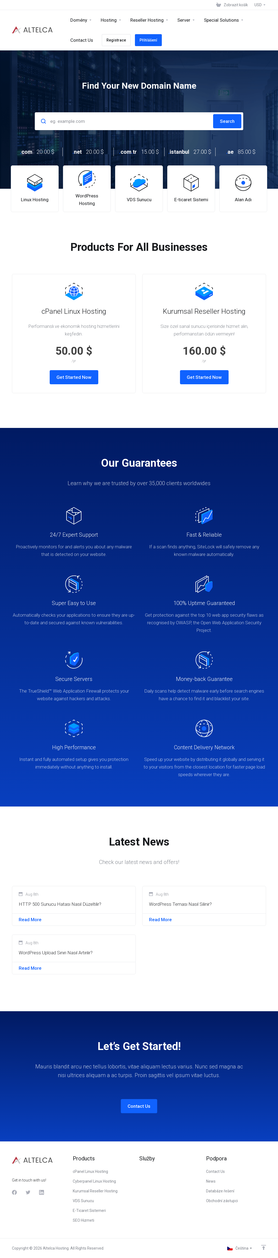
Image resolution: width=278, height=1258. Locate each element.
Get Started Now (73, 377)
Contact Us (139, 1106)
